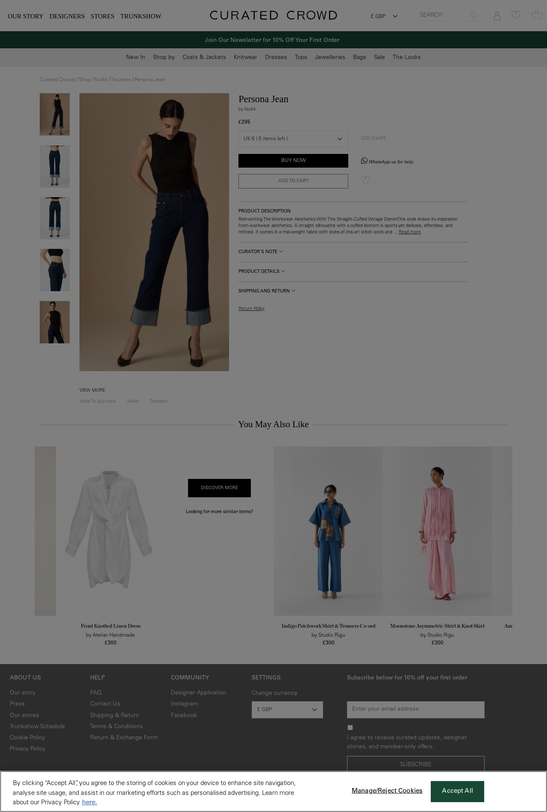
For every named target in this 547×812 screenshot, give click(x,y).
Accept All (457, 791)
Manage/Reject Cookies (387, 791)
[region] (273, 791)
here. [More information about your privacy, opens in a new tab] (89, 803)
